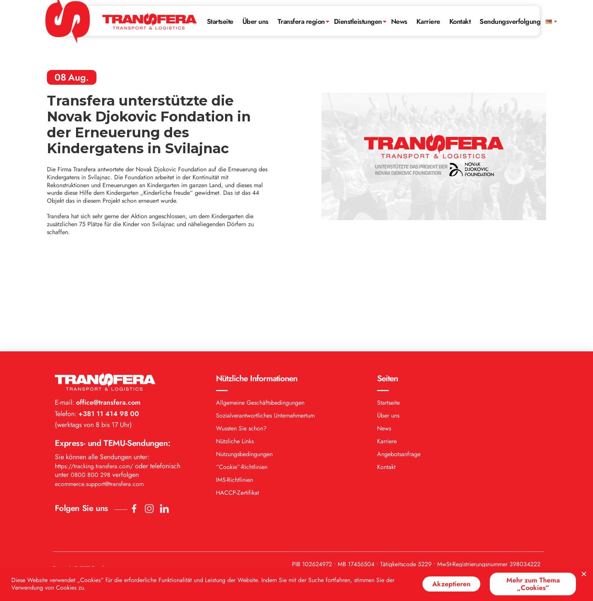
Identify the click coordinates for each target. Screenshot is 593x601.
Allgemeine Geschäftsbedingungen (260, 313)
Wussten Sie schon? (241, 339)
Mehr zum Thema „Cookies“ (533, 584)
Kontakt (460, 21)
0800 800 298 (90, 386)
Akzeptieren (451, 584)
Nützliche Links (235, 352)
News (399, 21)
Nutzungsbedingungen (244, 365)
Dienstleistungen (358, 21)
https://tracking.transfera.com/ (94, 377)
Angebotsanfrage (399, 365)
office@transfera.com (107, 313)
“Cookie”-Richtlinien (241, 378)
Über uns (255, 21)
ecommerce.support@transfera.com (99, 395)
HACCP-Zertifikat (237, 403)
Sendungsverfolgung (510, 21)
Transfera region (301, 21)
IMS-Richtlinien (234, 391)
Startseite (220, 21)
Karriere (428, 21)
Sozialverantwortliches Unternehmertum (265, 326)
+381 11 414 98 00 (107, 325)
